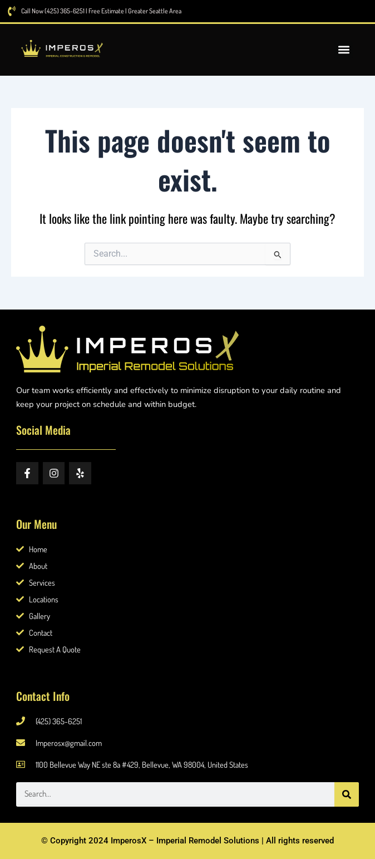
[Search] (346, 794)
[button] (343, 50)
